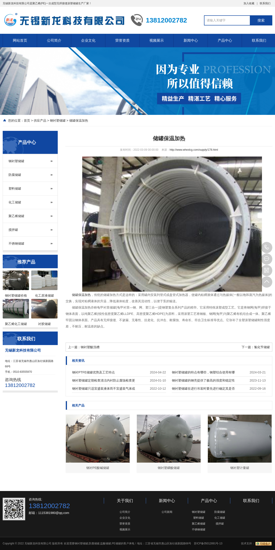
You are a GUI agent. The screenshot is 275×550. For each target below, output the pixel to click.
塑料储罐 (15, 188)
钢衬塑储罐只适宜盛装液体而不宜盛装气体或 (103, 388)
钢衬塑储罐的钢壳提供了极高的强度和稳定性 (203, 380)
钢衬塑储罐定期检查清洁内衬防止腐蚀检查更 (103, 380)
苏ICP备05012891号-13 (208, 543)
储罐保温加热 (78, 120)
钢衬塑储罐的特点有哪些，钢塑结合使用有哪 (203, 372)
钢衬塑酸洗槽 (90, 347)
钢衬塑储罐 (58, 120)
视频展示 (156, 40)
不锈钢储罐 (16, 243)
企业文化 (88, 40)
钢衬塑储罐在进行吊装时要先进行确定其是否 (203, 388)
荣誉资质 (122, 40)
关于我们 (125, 500)
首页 (27, 120)
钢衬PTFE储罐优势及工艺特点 (93, 372)
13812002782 (266, 247)
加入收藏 (249, 3)
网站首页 (20, 40)
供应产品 (40, 120)
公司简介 (54, 40)
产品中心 (225, 40)
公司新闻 (167, 512)
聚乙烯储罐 (16, 216)
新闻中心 (191, 40)
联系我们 (265, 3)
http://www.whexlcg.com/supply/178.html (194, 149)
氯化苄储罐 (262, 347)
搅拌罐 (13, 230)
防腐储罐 (15, 175)
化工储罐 (15, 202)
